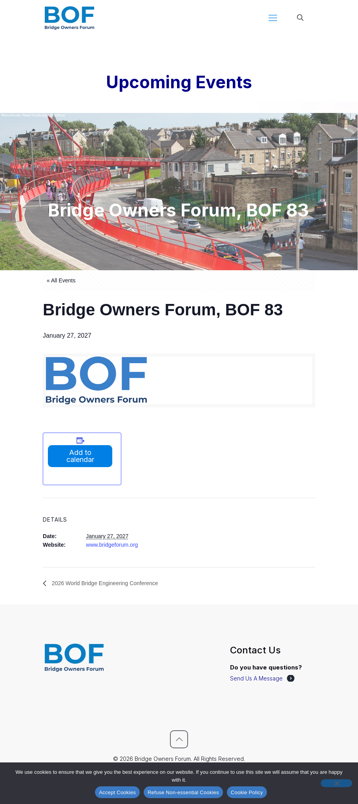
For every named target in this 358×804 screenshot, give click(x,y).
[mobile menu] (272, 17)
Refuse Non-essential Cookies (183, 792)
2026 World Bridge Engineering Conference (104, 583)
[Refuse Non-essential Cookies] (336, 783)
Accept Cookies (117, 792)
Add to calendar (80, 456)
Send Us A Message (256, 678)
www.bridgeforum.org (112, 545)
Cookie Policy (247, 792)
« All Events (61, 280)
